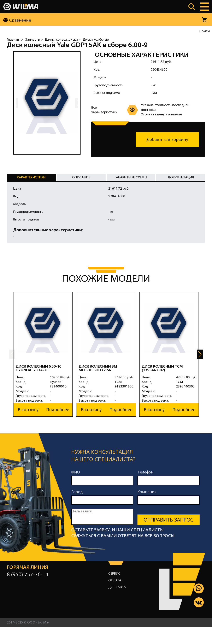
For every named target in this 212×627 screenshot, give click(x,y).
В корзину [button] (28, 409)
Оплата (114, 580)
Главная (13, 39)
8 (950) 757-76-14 (27, 574)
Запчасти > (34, 39)
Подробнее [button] (57, 409)
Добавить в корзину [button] (167, 139)
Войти (204, 31)
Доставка (117, 587)
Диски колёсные (96, 39)
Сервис (114, 573)
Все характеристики (104, 110)
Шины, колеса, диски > (63, 39)
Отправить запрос (168, 519)
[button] (200, 354)
